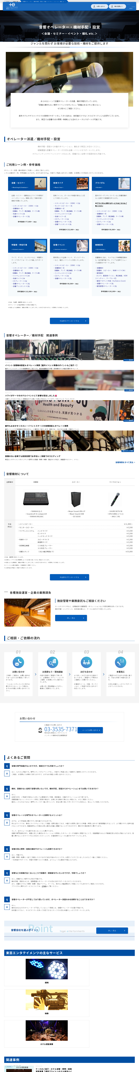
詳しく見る (71, 619)
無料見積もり (118, 7)
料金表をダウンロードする (69, 321)
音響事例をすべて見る (124, 463)
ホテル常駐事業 (114, 983)
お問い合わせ (100, 7)
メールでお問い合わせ (91, 731)
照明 (25, 983)
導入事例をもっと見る (70, 1064)
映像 (69, 983)
